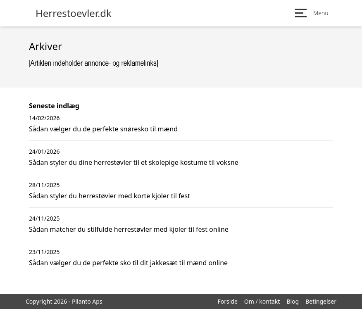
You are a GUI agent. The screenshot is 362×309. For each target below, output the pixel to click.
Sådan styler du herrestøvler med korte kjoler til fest (109, 195)
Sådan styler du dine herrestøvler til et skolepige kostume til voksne (133, 162)
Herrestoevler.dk (74, 13)
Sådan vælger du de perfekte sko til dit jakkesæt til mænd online (128, 262)
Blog (292, 301)
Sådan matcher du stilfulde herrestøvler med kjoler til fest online (129, 229)
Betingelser (320, 301)
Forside (227, 301)
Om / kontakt (262, 301)
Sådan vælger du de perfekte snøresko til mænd (103, 128)
